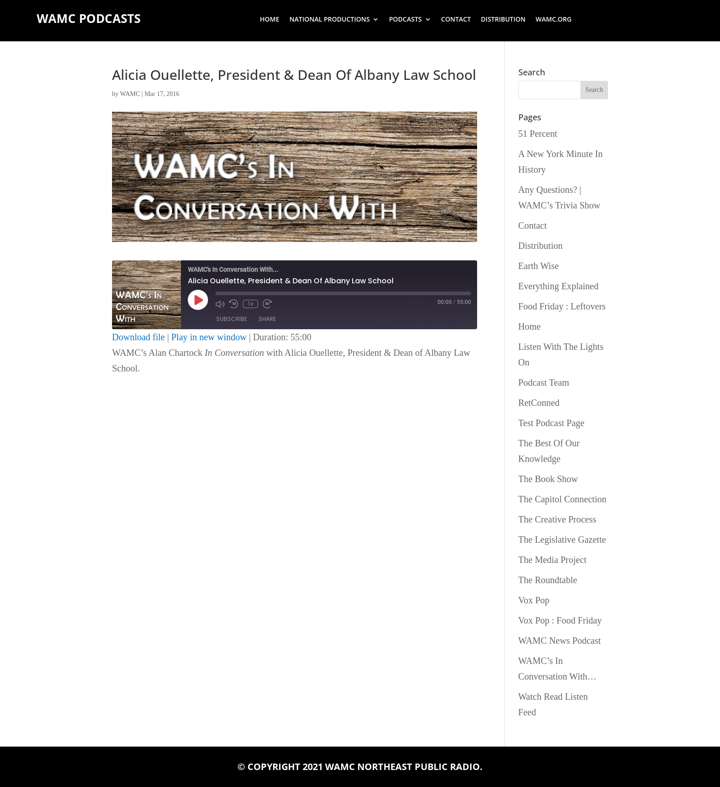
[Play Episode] (198, 300)
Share (267, 319)
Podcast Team (543, 382)
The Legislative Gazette (562, 539)
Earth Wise (538, 266)
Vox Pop (534, 600)
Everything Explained (558, 286)
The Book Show (548, 479)
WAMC (130, 93)
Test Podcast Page (551, 423)
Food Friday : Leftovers (562, 306)
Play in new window (209, 337)
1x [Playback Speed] (250, 304)
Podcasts (405, 19)
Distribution (503, 19)
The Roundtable (547, 580)
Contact (456, 19)
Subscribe (231, 319)
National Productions (329, 19)
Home (269, 19)
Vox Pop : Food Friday (560, 620)
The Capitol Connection (562, 499)
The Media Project (552, 560)
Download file (138, 337)
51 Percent (537, 134)
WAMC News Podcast (559, 640)
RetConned (539, 403)
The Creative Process (557, 519)
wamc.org (554, 19)
